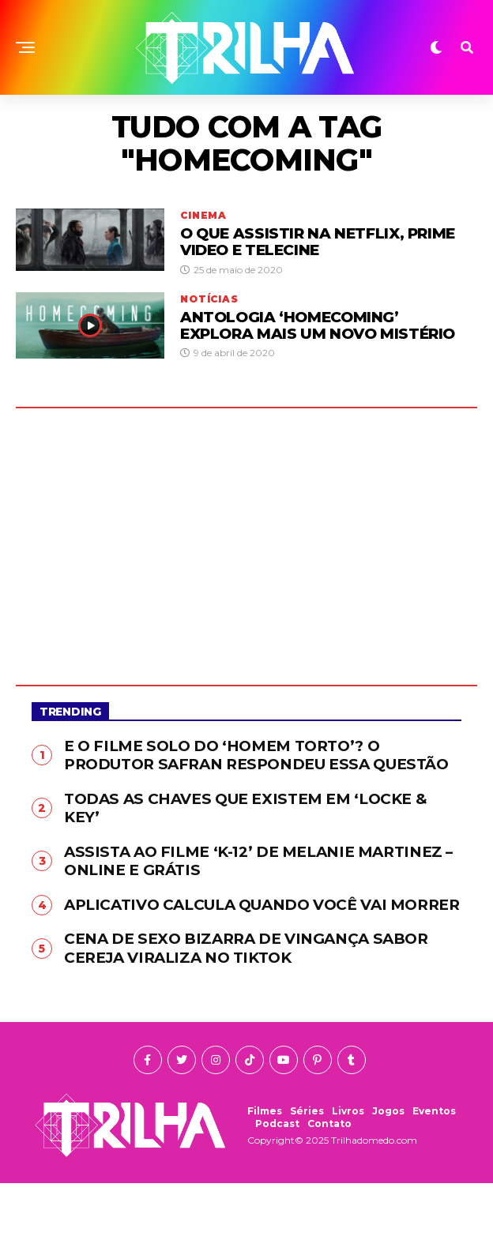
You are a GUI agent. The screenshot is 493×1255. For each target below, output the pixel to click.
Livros (348, 1183)
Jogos (388, 1183)
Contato (329, 1195)
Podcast (277, 1195)
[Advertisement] (246, 556)
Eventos (434, 1183)
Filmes (264, 1183)
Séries (307, 1183)
